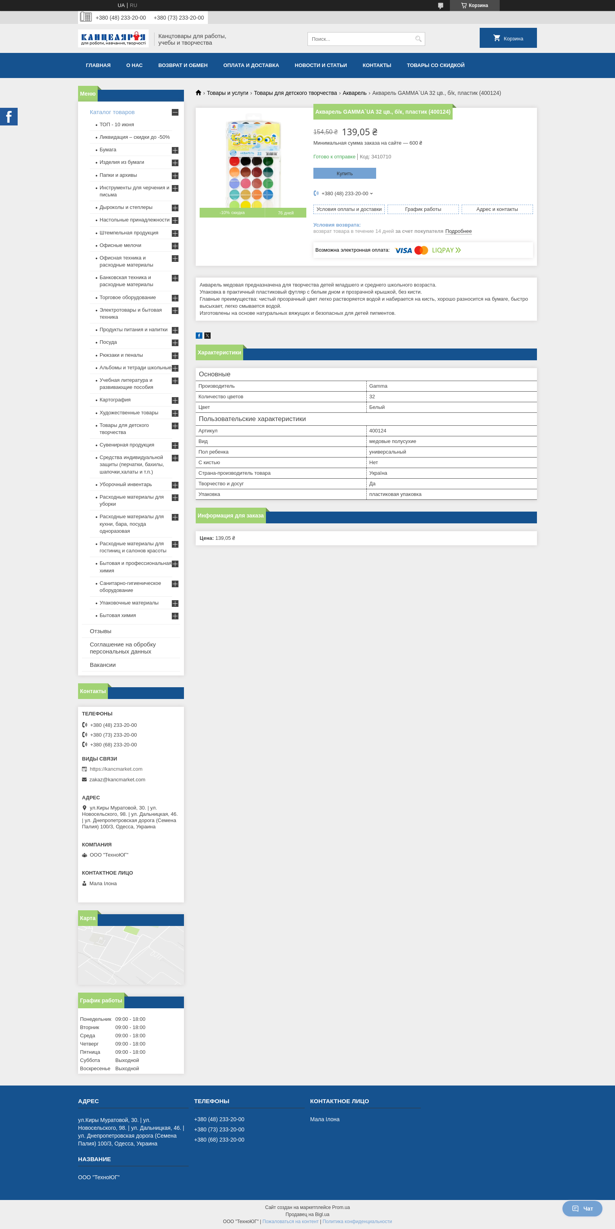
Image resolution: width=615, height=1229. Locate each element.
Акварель (355, 93)
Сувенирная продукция (127, 445)
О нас (134, 65)
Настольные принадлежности (135, 220)
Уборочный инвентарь (126, 484)
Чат (582, 1208)
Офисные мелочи (120, 245)
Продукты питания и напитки (133, 329)
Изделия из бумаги (122, 162)
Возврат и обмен (183, 65)
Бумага (108, 149)
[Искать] (418, 39)
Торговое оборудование (128, 297)
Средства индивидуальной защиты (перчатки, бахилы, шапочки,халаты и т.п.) (132, 464)
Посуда (108, 342)
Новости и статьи (321, 65)
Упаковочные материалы (129, 603)
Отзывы (100, 631)
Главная (98, 65)
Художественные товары (129, 413)
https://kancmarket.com (116, 769)
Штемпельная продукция (129, 233)
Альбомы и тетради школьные (135, 367)
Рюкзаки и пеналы (121, 355)
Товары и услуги (227, 93)
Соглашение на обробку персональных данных (123, 648)
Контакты (377, 65)
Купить (345, 173)
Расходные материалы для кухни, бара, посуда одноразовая (132, 524)
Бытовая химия (118, 615)
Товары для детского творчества (295, 93)
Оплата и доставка (251, 65)
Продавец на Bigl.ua (307, 1214)
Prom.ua (341, 1207)
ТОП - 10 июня (117, 124)
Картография (115, 400)
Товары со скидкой (436, 65)
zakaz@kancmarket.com (117, 779)
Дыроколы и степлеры (126, 207)
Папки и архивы (118, 175)
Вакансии (103, 664)
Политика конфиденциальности (357, 1221)
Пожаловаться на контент (290, 1221)
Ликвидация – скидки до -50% (135, 137)
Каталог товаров (112, 112)
